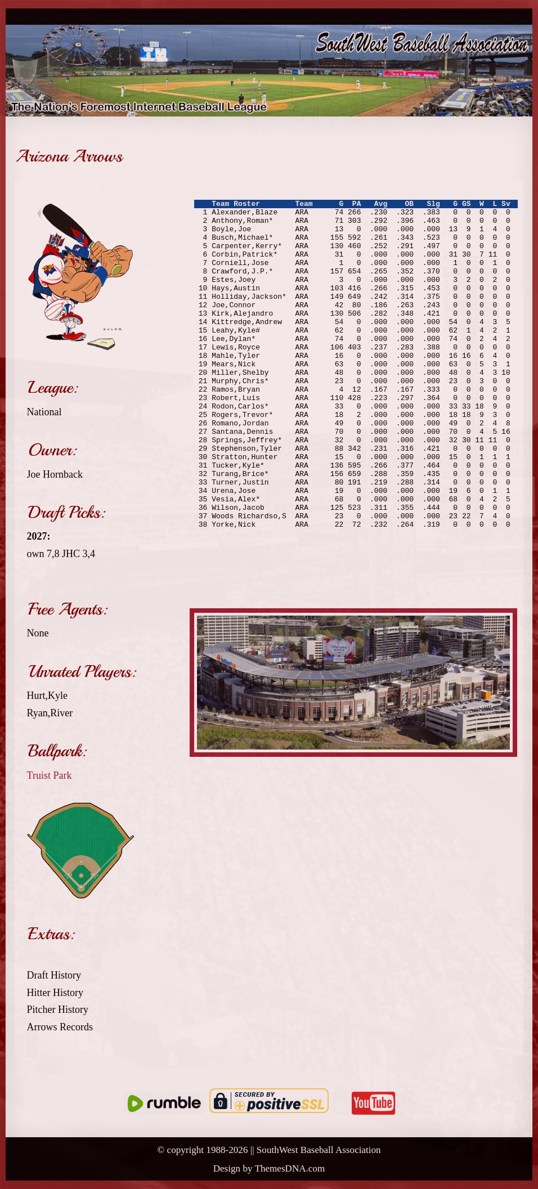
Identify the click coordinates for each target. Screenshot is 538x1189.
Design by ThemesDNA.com (269, 1168)
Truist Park (49, 775)
